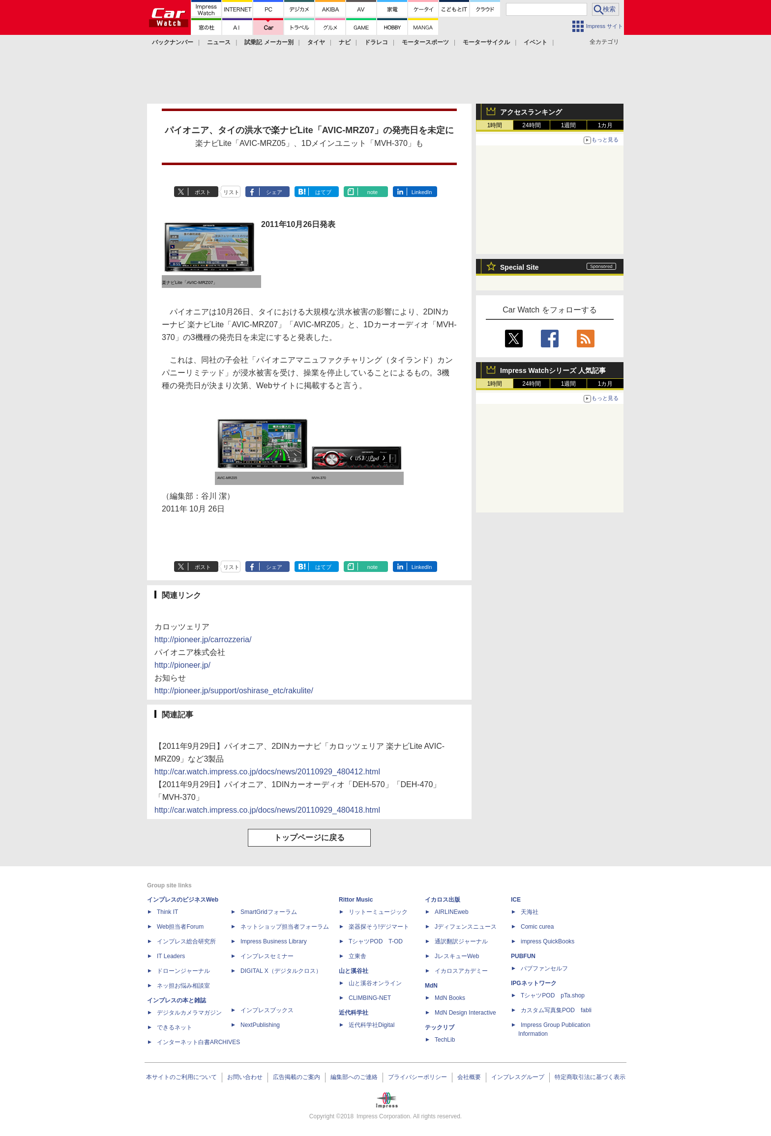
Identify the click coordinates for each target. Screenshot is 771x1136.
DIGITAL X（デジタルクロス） (281, 970)
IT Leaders (171, 956)
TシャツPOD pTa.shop (553, 995)
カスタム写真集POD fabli (556, 1010)
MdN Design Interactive (465, 1012)
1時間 (495, 125)
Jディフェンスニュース (466, 926)
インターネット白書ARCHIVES (198, 1042)
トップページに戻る (309, 837)
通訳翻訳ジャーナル (461, 941)
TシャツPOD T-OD (376, 941)
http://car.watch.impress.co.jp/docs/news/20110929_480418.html (267, 810)
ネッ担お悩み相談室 (183, 985)
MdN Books (450, 997)
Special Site (519, 267)
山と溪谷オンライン (375, 983)
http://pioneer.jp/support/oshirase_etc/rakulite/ (233, 690)
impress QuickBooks (547, 941)
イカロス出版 (442, 899)
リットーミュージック (378, 912)
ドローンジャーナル (183, 970)
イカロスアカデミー (461, 970)
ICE (516, 899)
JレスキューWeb (457, 956)
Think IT (167, 912)
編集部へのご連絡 (354, 1077)
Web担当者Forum (180, 926)
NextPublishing (260, 1025)
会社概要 (469, 1077)
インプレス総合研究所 (186, 941)
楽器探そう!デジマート (379, 926)
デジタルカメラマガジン (189, 1012)
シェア (274, 192)
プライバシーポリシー (417, 1077)
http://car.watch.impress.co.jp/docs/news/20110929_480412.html (267, 771)
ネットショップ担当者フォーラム (284, 926)
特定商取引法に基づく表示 (590, 1077)
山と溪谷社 (353, 970)
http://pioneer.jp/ (182, 665)
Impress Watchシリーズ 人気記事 (553, 370)
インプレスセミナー (267, 956)
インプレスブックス (267, 1010)
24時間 (531, 125)
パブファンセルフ (544, 968)
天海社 (529, 912)
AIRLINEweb (452, 912)
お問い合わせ (245, 1077)
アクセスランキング (531, 112)
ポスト (203, 192)
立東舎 (357, 956)
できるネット (174, 1027)
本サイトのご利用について (181, 1077)
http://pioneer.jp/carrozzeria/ (202, 639)
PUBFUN (523, 956)
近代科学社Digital (371, 1025)
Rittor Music (356, 899)
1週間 (568, 125)
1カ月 (605, 125)
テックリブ (439, 1027)
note (372, 192)
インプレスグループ (517, 1077)
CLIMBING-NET (370, 997)
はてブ (323, 192)
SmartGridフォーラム (268, 912)
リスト (231, 192)
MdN (431, 985)
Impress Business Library (273, 941)
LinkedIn (422, 192)
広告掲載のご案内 (296, 1077)
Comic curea (537, 926)
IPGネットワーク (534, 983)
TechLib (445, 1039)
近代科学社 (353, 1012)
